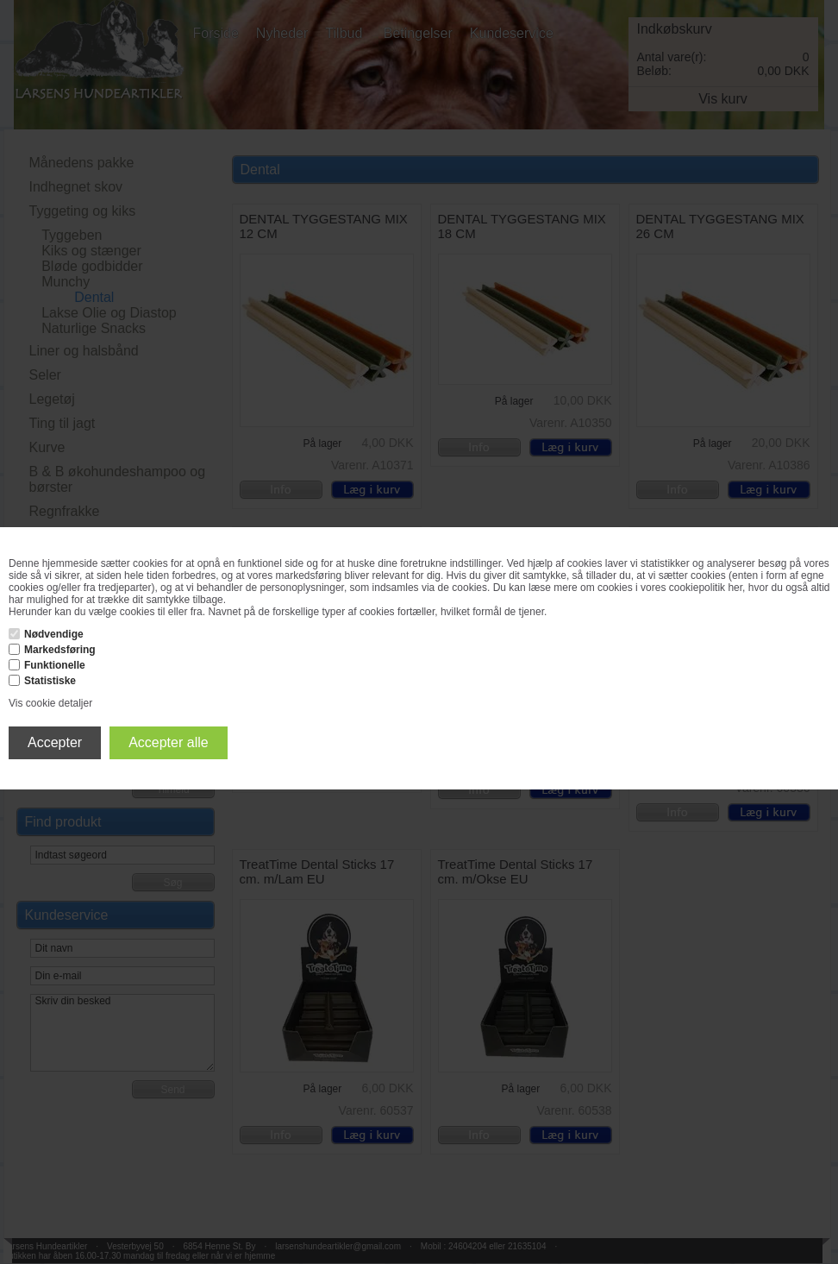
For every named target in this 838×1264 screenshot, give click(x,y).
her (735, 588)
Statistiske (50, 681)
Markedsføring (60, 650)
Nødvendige (54, 634)
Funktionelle (54, 665)
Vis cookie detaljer (50, 703)
